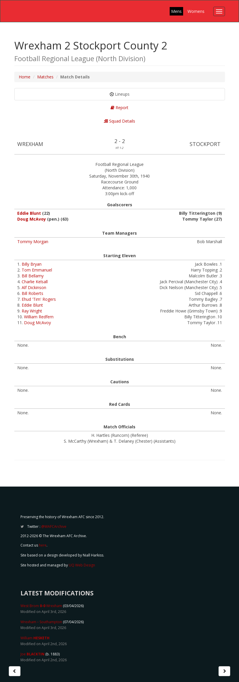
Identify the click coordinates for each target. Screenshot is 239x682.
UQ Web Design (82, 565)
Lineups (120, 94)
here (43, 545)
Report (119, 107)
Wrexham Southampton (41, 621)
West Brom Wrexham (41, 605)
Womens (196, 11)
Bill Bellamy (33, 276)
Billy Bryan (32, 264)
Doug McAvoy (31, 219)
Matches (45, 77)
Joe (32, 654)
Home (24, 77)
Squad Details (119, 121)
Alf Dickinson (34, 287)
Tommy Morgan (32, 241)
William (34, 637)
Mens (176, 11)
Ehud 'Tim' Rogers (39, 299)
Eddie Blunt (29, 213)
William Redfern (39, 316)
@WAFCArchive (53, 526)
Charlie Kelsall (35, 281)
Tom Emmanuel (37, 270)
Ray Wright (32, 311)
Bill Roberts (32, 293)
